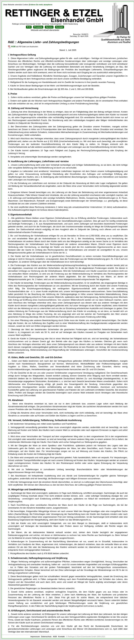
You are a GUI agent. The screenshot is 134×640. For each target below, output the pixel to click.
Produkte (38, 27)
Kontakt (59, 27)
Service (49, 27)
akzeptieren (48, 5)
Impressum (35, 636)
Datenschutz (46, 636)
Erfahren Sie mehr (36, 5)
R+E (29, 27)
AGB (12, 46)
